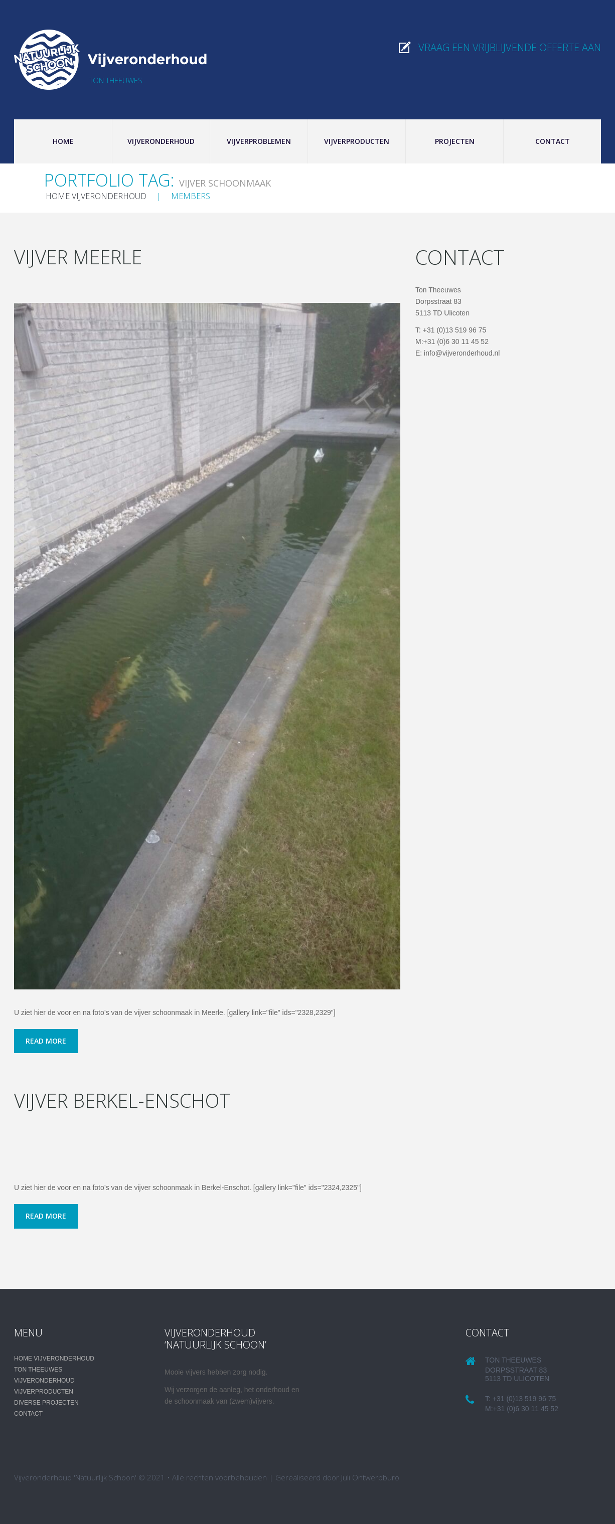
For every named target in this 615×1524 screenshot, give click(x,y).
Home (63, 141)
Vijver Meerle (80, 256)
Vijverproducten (356, 141)
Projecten (455, 141)
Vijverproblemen (259, 141)
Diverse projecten (46, 1402)
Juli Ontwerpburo (370, 1477)
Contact (552, 141)
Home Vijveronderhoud (96, 196)
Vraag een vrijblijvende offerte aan (509, 47)
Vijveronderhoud (161, 141)
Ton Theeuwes (38, 1369)
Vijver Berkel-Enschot (127, 1100)
